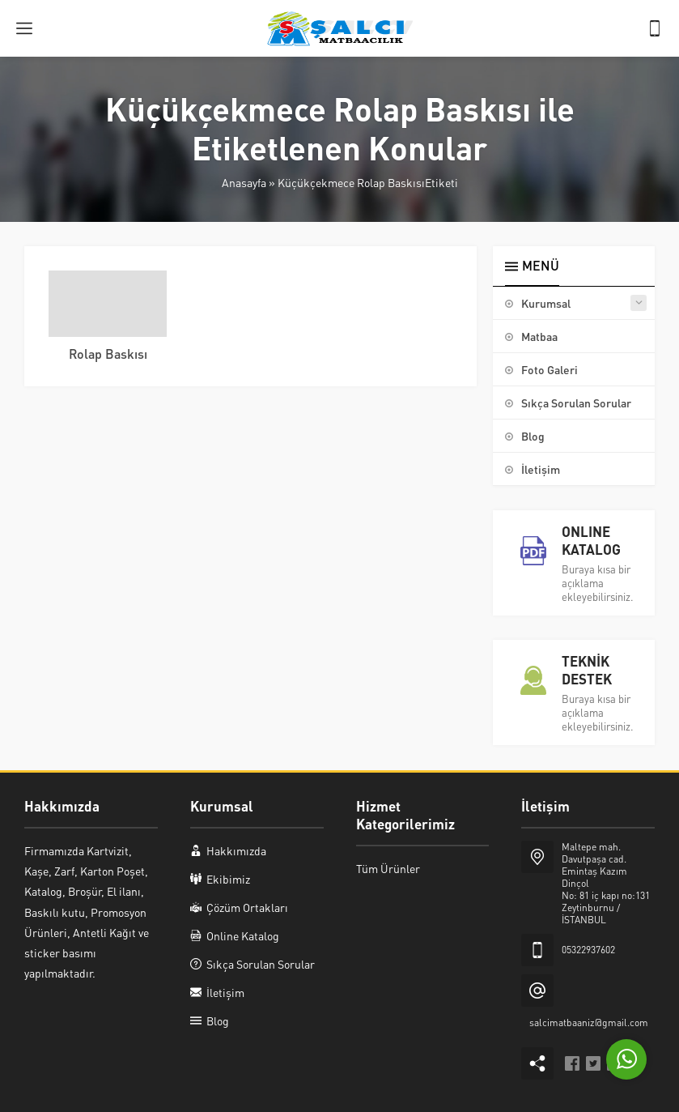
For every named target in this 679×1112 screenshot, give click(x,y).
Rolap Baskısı (108, 353)
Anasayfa (244, 182)
